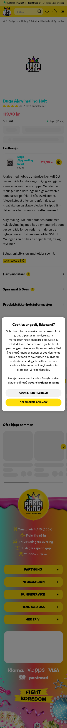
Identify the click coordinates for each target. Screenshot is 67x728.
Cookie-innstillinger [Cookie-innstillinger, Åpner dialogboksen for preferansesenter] (33, 393)
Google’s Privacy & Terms (43, 382)
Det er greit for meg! (34, 402)
